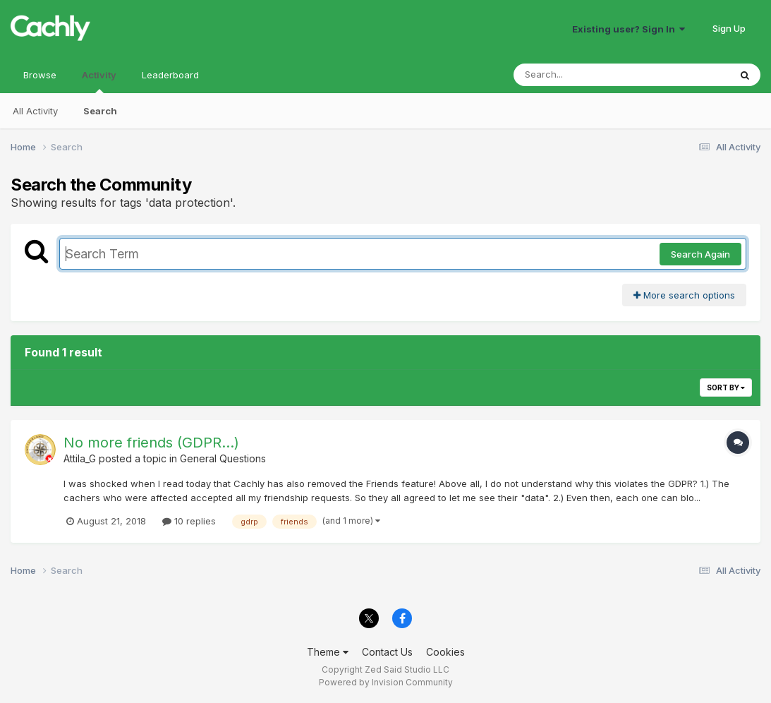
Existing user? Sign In (628, 29)
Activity (99, 81)
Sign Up (729, 28)
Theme (327, 652)
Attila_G (79, 458)
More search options (684, 295)
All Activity (35, 110)
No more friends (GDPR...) (151, 442)
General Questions (223, 458)
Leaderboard (170, 74)
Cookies (445, 652)
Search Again (700, 254)
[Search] (583, 75)
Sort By (726, 387)
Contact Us (387, 652)
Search (100, 110)
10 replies (189, 521)
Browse (39, 74)
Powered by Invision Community (386, 682)
